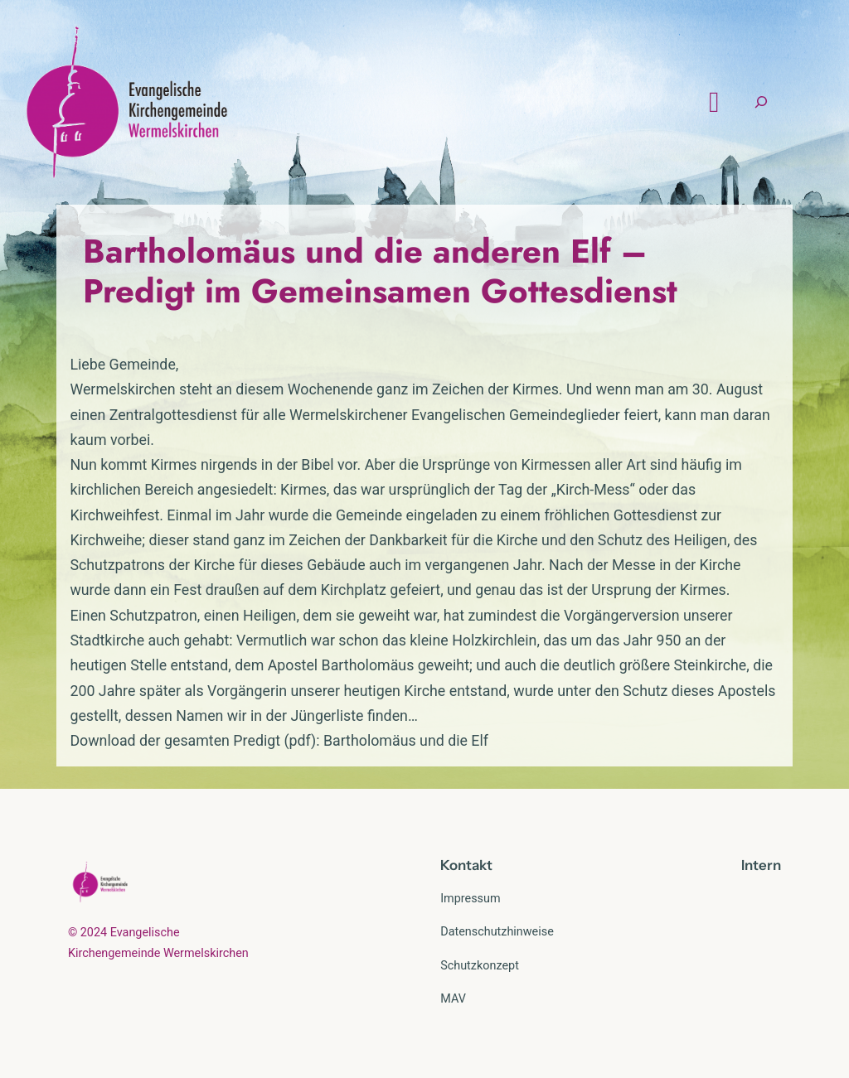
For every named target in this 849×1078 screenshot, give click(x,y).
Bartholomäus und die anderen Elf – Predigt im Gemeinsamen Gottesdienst (380, 271)
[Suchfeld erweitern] (761, 102)
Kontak (463, 865)
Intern (761, 865)
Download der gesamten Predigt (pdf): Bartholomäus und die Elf (279, 740)
